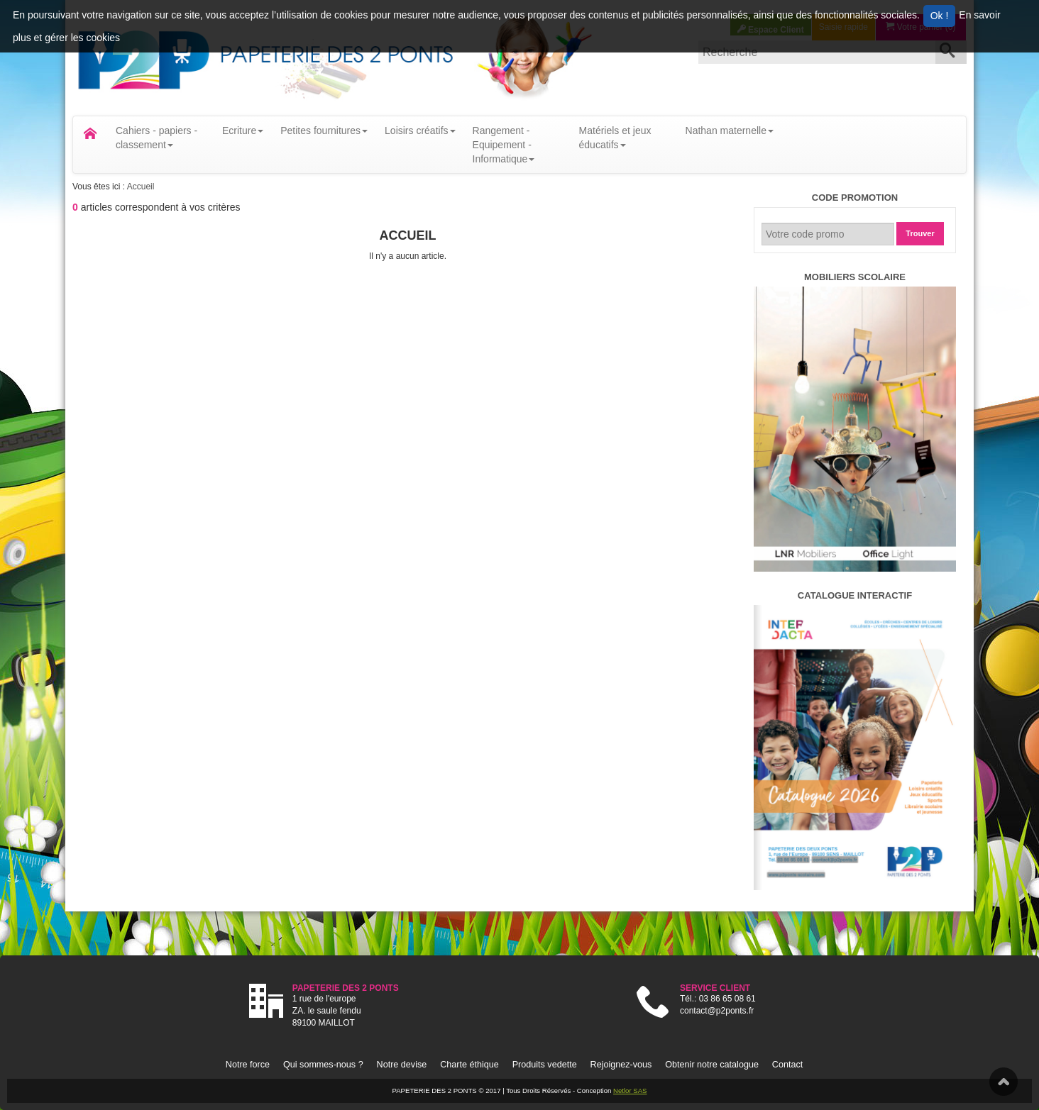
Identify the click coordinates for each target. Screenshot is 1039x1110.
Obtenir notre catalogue (712, 1065)
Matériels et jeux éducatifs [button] (615, 137)
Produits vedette (544, 1065)
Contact (787, 1065)
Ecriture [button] (242, 130)
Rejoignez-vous (621, 1065)
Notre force (248, 1065)
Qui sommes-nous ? (323, 1065)
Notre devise (402, 1065)
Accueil (141, 187)
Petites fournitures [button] (324, 130)
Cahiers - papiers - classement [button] (156, 137)
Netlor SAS (630, 1090)
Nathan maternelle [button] (730, 130)
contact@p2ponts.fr (717, 1011)
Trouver (920, 233)
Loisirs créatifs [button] (420, 130)
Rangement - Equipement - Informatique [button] (504, 145)
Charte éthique (469, 1065)
